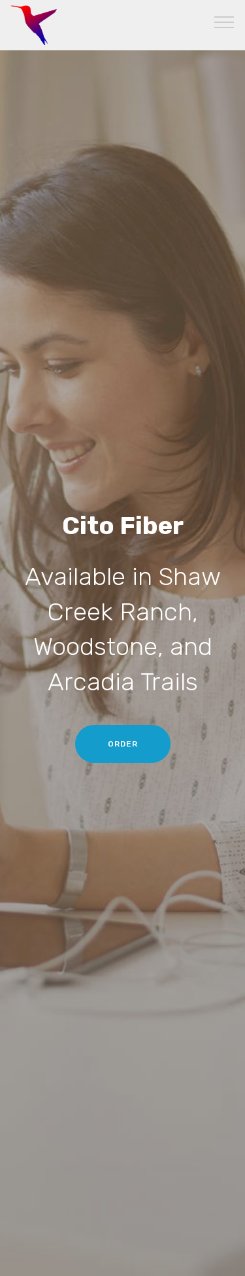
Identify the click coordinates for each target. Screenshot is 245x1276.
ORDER (123, 743)
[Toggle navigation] (224, 21)
